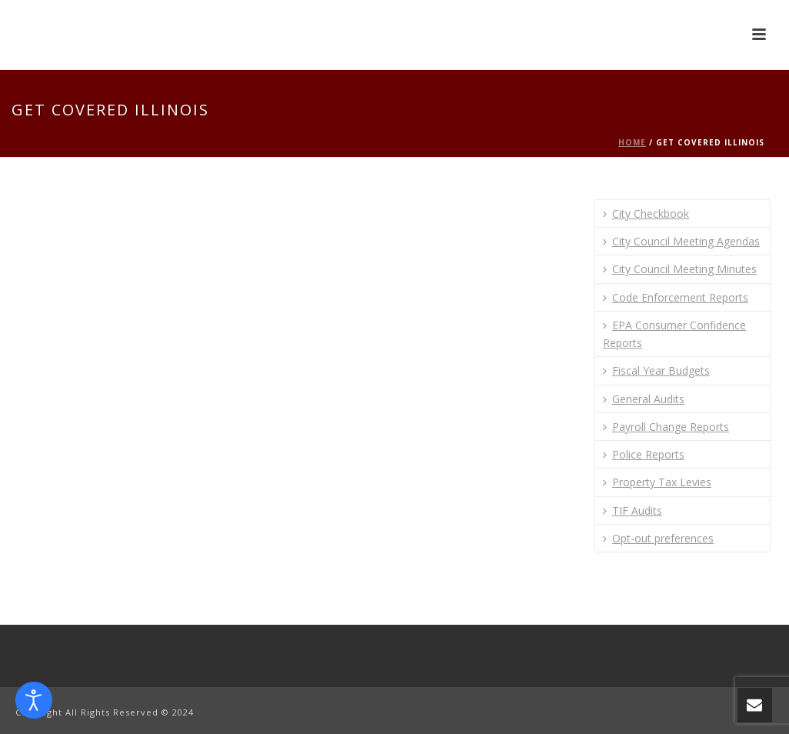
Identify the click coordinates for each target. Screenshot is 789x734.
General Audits (643, 399)
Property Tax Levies (657, 482)
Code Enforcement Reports (675, 297)
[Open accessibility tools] (33, 700)
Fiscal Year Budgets (656, 370)
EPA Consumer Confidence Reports (674, 334)
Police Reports (643, 454)
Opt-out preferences (658, 538)
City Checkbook (646, 213)
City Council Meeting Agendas (681, 241)
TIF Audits (632, 510)
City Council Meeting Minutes (680, 269)
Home (632, 142)
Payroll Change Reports (666, 426)
